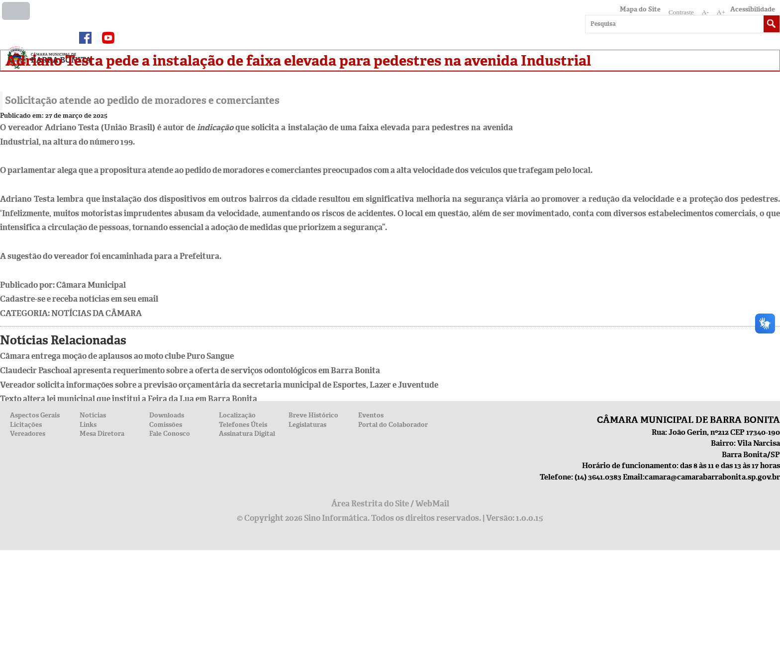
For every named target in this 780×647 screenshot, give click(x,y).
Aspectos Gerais (35, 415)
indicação (215, 127)
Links (88, 424)
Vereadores (27, 433)
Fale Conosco (169, 433)
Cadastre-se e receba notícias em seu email (79, 299)
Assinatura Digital (247, 433)
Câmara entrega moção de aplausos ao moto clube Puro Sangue (117, 356)
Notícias (93, 415)
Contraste (681, 12)
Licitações (26, 424)
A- (705, 12)
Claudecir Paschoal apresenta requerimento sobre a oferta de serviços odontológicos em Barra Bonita (190, 370)
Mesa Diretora (102, 433)
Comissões (165, 424)
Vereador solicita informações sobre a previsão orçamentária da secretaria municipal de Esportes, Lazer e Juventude (219, 385)
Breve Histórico (313, 415)
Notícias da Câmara (96, 313)
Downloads (166, 415)
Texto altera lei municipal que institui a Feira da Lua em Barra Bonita (128, 399)
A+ (721, 12)
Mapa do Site (640, 9)
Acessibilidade (752, 9)
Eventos (371, 415)
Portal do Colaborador (393, 424)
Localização (237, 415)
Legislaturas (307, 424)
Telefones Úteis (243, 424)
